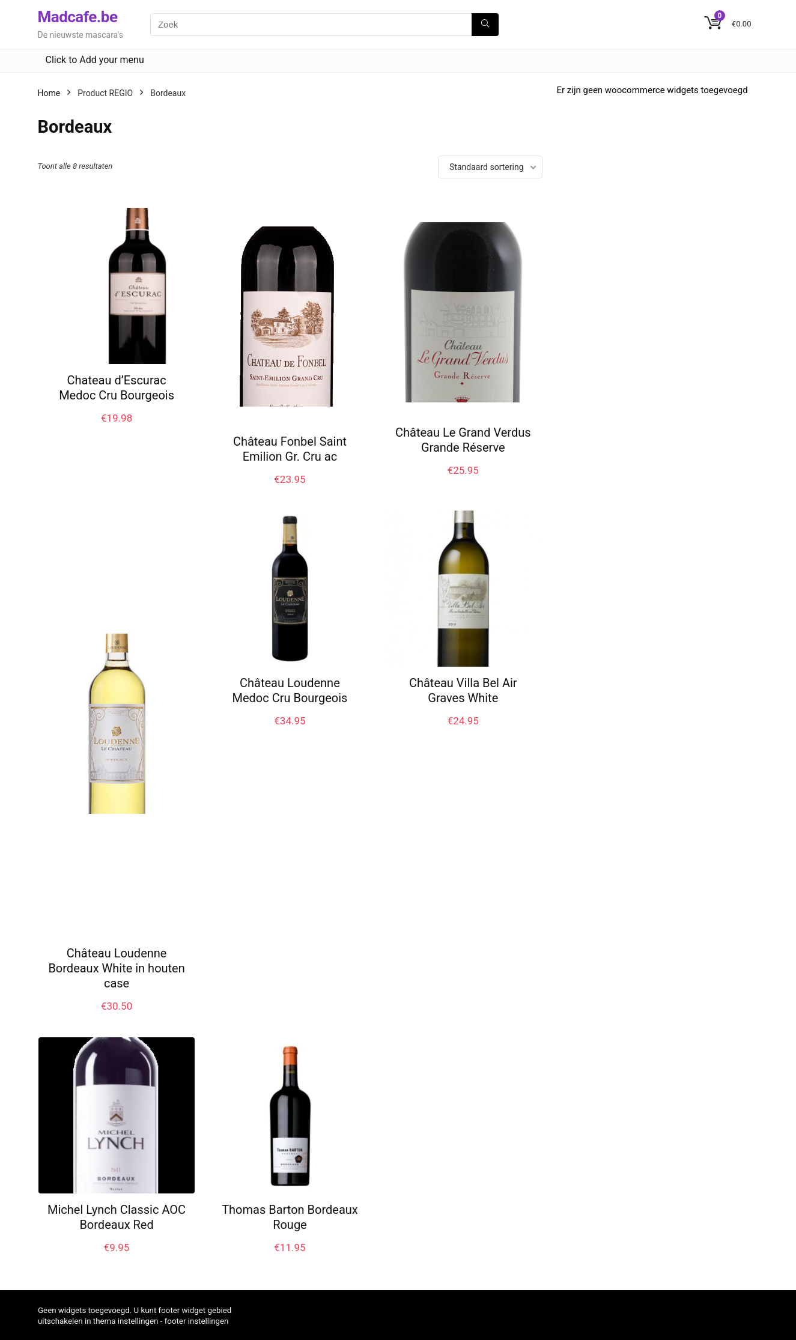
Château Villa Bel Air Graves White (463, 690)
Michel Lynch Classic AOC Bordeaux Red (116, 1217)
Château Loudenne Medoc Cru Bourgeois (289, 690)
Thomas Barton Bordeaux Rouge (290, 1217)
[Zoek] (485, 24)
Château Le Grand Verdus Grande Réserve (463, 440)
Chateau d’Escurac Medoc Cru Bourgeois (116, 387)
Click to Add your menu (95, 59)
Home (49, 93)
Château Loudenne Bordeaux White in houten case (116, 968)
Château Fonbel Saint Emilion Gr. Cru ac (290, 449)
